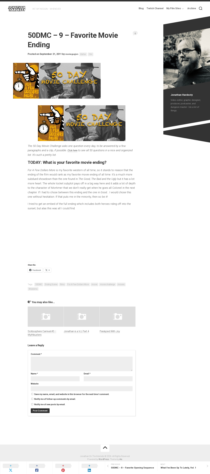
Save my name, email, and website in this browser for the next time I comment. (71, 394)
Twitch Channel (155, 8)
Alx (120, 459)
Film (93, 54)
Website (34, 384)
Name (34, 373)
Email (87, 373)
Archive (191, 8)
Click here (73, 150)
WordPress (104, 459)
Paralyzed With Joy (110, 331)
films (62, 284)
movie (94, 284)
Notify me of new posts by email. (49, 404)
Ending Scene (51, 284)
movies (121, 284)
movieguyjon (72, 54)
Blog (141, 8)
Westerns (33, 289)
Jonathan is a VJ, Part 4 (76, 331)
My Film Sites (173, 8)
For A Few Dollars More (78, 284)
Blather (85, 54)
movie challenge (107, 284)
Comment (36, 354)
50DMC (38, 284)
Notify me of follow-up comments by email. (55, 399)
